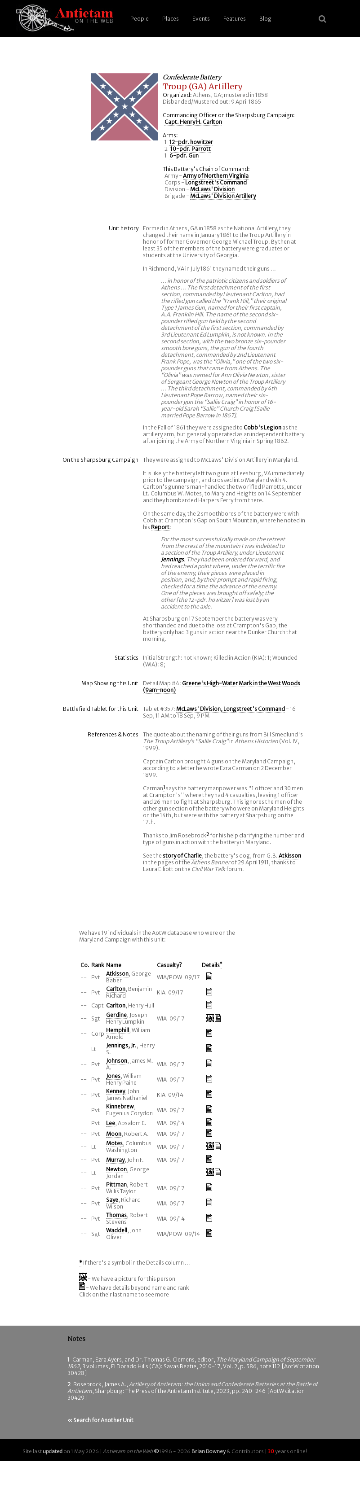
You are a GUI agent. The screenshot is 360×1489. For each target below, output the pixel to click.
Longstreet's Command (216, 182)
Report (160, 527)
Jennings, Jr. (121, 1045)
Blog (265, 18)
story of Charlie (182, 855)
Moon (113, 1133)
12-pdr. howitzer (191, 142)
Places (170, 18)
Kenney (115, 1091)
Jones (113, 1076)
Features (234, 18)
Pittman (116, 1184)
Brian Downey (208, 1451)
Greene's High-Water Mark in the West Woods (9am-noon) (221, 686)
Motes (114, 1143)
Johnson (116, 1060)
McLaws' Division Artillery (223, 196)
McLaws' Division (212, 189)
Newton (116, 1169)
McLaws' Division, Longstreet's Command (230, 708)
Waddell (116, 1230)
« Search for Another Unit (100, 1420)
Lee (110, 1123)
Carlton (115, 988)
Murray (115, 1159)
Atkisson (290, 855)
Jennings (172, 559)
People (139, 18)
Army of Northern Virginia (216, 175)
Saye (112, 1199)
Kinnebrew (120, 1106)
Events (201, 18)
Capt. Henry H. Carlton (193, 121)
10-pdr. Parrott (190, 148)
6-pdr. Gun (184, 155)
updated (52, 1451)
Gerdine (116, 1015)
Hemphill (117, 1030)
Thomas (116, 1215)
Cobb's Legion (262, 427)
